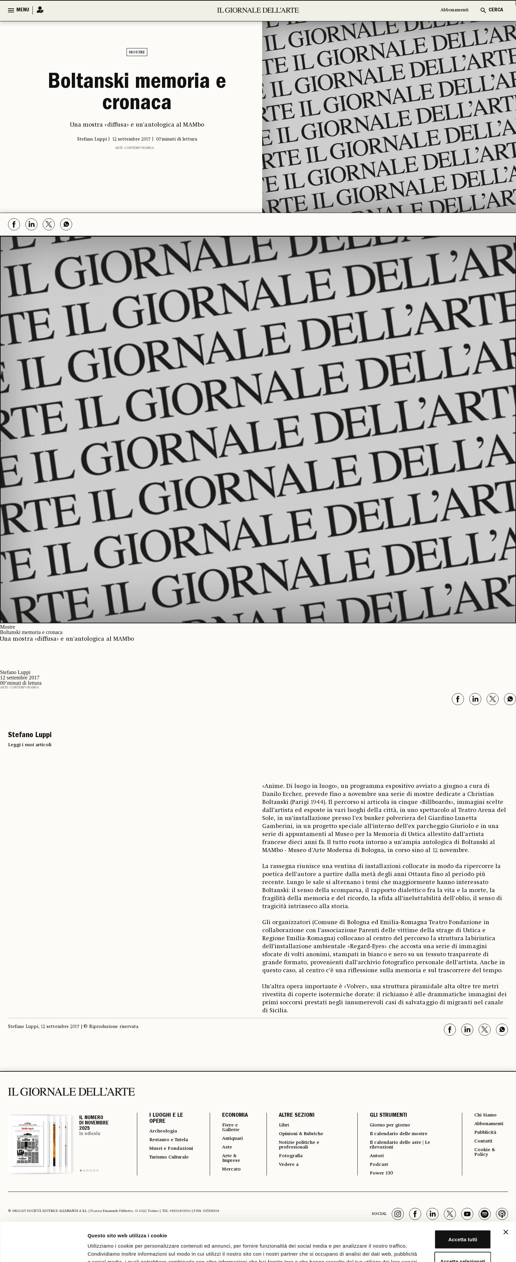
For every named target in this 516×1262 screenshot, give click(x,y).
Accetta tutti (443, 1196)
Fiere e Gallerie (226, 1128)
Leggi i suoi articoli (29, 745)
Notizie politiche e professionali (297, 1146)
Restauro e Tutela (163, 1143)
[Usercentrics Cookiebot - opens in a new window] (43, 1249)
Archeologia (165, 1131)
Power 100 (379, 1177)
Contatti (483, 1143)
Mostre (137, 52)
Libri (279, 1125)
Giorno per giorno (390, 1125)
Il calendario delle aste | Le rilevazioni (401, 1146)
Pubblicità (486, 1134)
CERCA (496, 10)
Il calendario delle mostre (400, 1134)
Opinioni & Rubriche (300, 1134)
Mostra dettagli (351, 1249)
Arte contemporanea (134, 148)
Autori (374, 1159)
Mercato (227, 1173)
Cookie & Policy (484, 1155)
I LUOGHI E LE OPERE (166, 1119)
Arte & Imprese (227, 1161)
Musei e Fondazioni (164, 1158)
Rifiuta (443, 1240)
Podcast (376, 1168)
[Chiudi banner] (505, 1189)
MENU (22, 10)
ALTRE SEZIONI (291, 1116)
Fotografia (287, 1159)
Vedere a (285, 1168)
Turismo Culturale (161, 1173)
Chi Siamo (486, 1115)
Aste (221, 1149)
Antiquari (228, 1140)
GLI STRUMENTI (384, 1116)
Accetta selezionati (443, 1218)
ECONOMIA (229, 1116)
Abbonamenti (451, 10)
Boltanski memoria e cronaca (137, 94)
